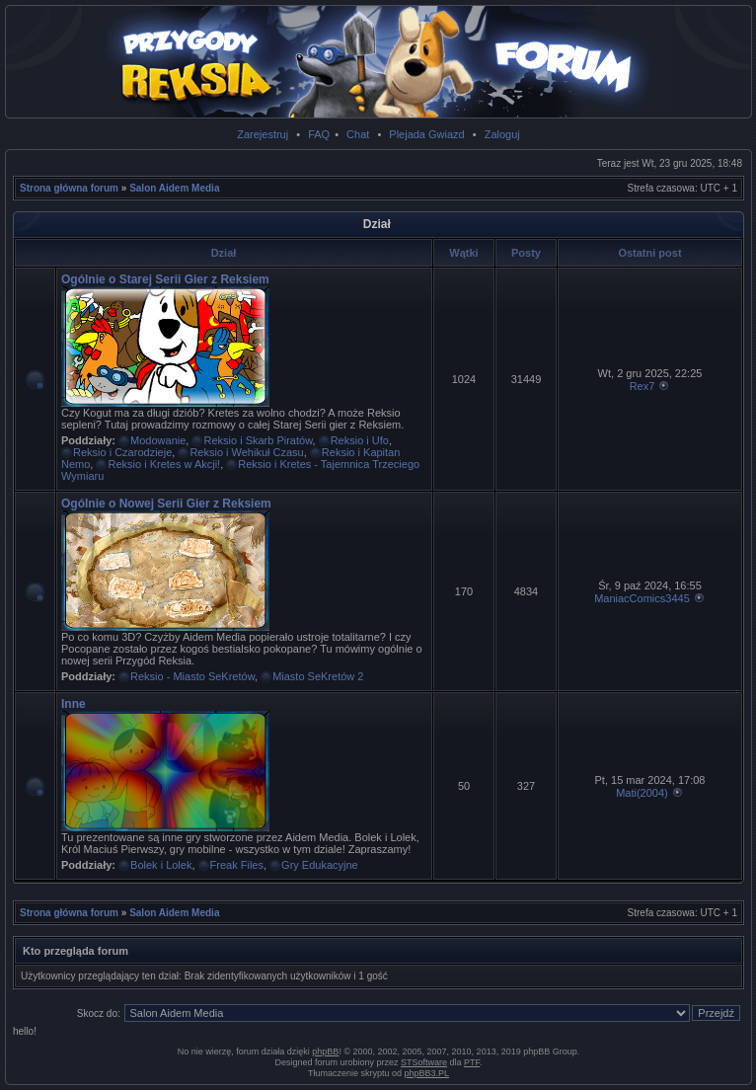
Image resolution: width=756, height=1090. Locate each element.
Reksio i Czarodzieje (122, 452)
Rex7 (642, 386)
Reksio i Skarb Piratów (257, 440)
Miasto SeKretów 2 (317, 676)
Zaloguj (502, 134)
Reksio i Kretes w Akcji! (164, 464)
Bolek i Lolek (160, 865)
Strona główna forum (69, 188)
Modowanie (158, 440)
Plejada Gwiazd (426, 134)
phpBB (325, 1051)
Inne (73, 704)
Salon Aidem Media (174, 188)
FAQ (319, 134)
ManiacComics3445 (642, 598)
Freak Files (237, 865)
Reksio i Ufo (360, 440)
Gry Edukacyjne (319, 865)
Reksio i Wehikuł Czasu (246, 452)
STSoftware (424, 1062)
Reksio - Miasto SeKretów (192, 676)
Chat (357, 134)
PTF (472, 1062)
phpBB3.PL (427, 1073)
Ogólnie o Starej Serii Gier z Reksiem (165, 279)
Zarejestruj (262, 134)
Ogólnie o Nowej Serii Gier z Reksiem (166, 503)
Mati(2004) (642, 793)
